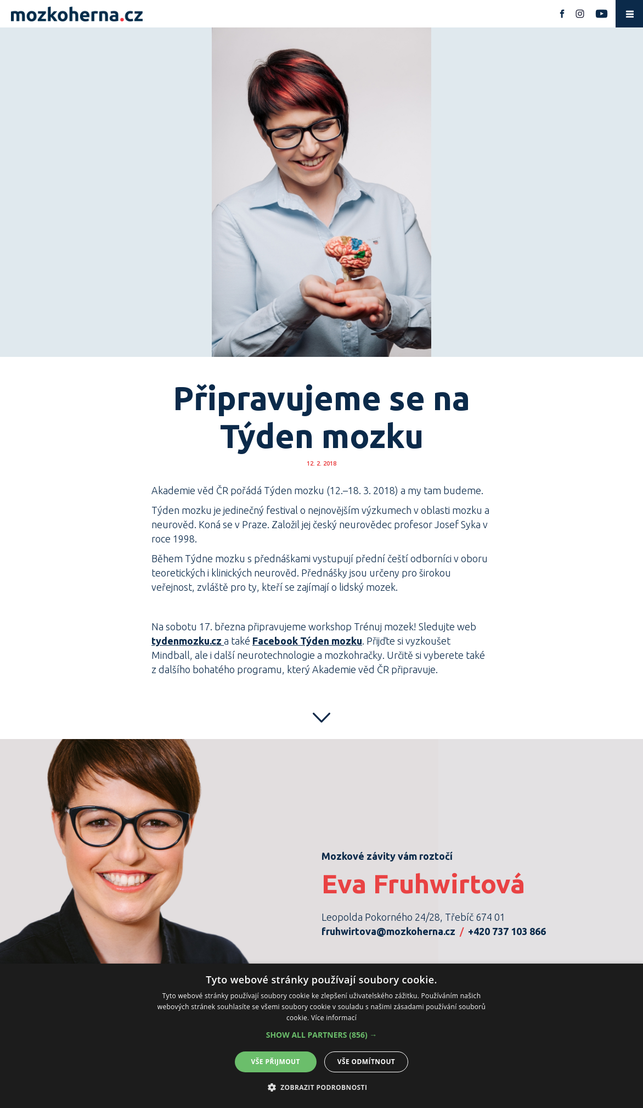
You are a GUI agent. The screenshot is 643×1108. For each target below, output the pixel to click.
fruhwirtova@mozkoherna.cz (388, 931)
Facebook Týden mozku (307, 640)
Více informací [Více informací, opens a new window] (334, 1017)
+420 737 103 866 (507, 931)
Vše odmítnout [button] (366, 1061)
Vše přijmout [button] (275, 1061)
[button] (321, 1035)
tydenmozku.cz (186, 640)
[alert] (321, 1036)
